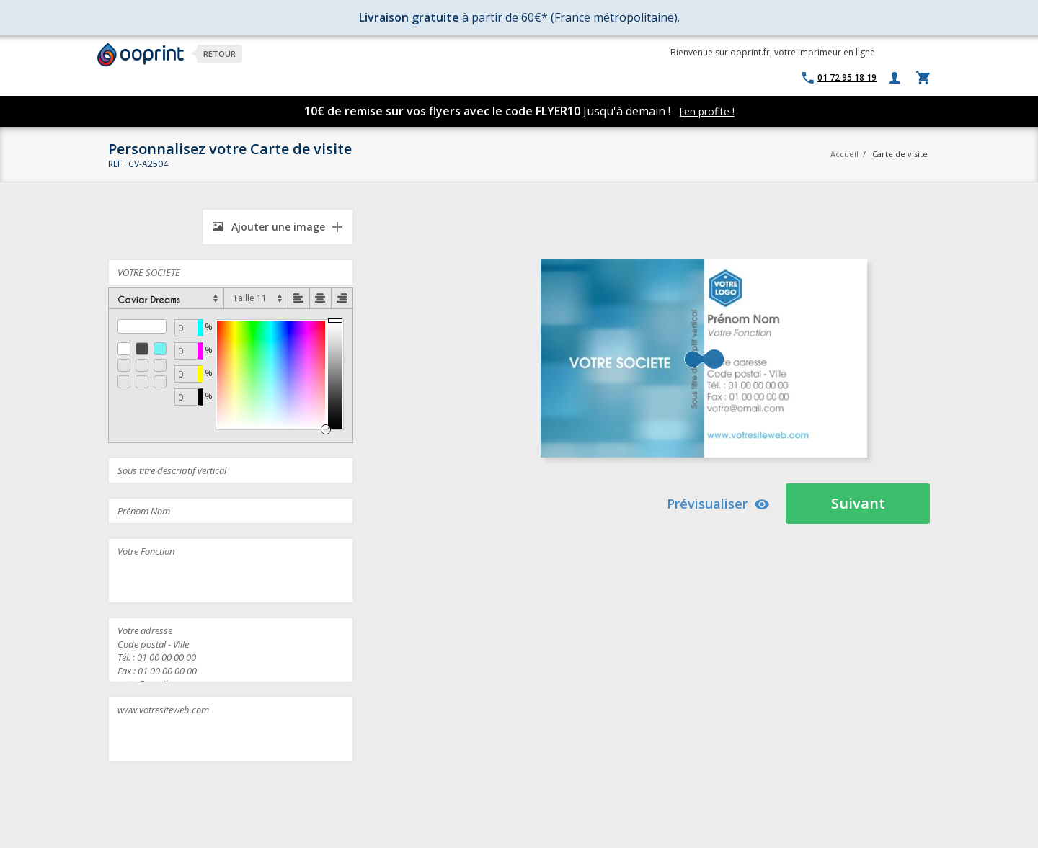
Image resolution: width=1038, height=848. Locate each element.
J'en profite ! (707, 111)
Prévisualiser (718, 503)
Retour (219, 53)
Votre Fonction (230, 570)
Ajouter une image (269, 226)
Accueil (844, 153)
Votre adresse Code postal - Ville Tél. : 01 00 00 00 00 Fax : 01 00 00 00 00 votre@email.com (230, 649)
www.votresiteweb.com (230, 729)
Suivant (858, 503)
